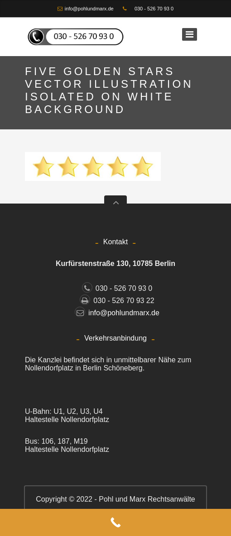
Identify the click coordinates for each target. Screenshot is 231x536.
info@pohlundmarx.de (89, 8)
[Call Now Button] (115, 522)
